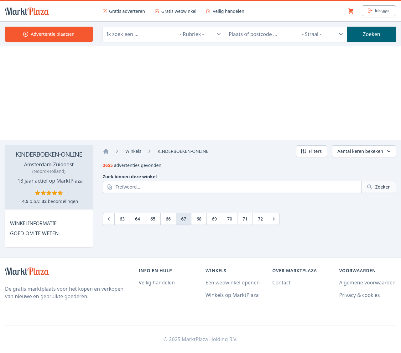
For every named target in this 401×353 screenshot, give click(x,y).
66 (168, 219)
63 (122, 219)
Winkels (133, 151)
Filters (311, 151)
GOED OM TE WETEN (34, 233)
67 (183, 219)
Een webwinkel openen (233, 282)
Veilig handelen (157, 282)
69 (214, 219)
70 (229, 219)
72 (260, 219)
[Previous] (109, 219)
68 (198, 219)
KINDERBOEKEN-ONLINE (49, 154)
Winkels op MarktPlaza (232, 295)
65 (152, 219)
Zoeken (371, 34)
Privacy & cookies (359, 295)
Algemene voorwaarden (367, 282)
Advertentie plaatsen (49, 34)
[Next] (274, 219)
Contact (281, 282)
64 (137, 219)
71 (244, 219)
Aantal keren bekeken (364, 151)
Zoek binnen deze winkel (130, 176)
